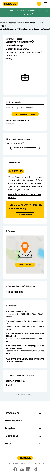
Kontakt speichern (15, 381)
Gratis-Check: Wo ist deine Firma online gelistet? (25, 12)
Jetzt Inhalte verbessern (25, 148)
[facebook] (15, 469)
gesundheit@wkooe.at (17, 120)
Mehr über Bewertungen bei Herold (24, 196)
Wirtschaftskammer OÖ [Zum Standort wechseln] (16, 311)
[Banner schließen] (46, 10)
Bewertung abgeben (14, 39)
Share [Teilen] (9, 385)
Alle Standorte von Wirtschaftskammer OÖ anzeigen (25, 360)
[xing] (35, 469)
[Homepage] (10, 4)
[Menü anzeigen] (45, 3)
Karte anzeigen (25, 265)
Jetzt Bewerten (25, 214)
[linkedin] (28, 469)
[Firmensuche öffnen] (39, 4)
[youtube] (22, 469)
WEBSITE (10, 124)
